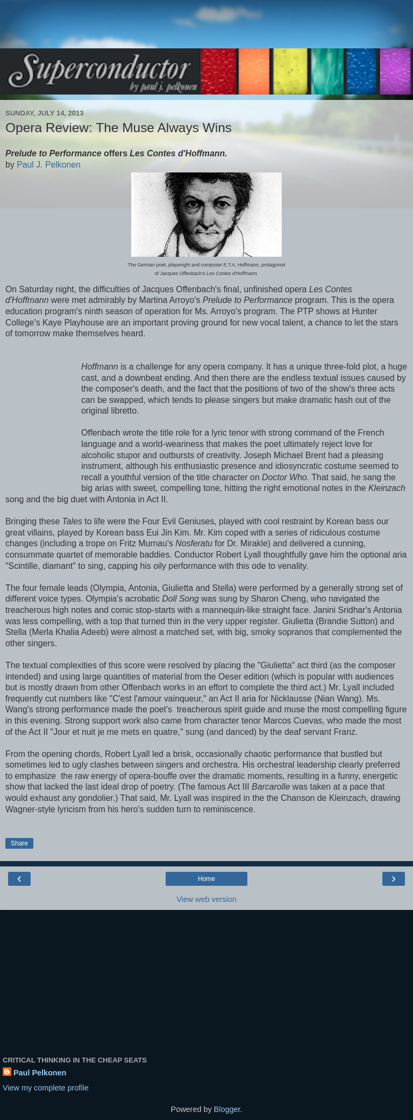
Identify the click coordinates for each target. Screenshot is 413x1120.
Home (206, 879)
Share (19, 843)
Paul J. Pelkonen (49, 164)
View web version (206, 899)
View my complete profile (46, 1087)
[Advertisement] (206, 29)
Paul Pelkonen (39, 1072)
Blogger (227, 1109)
